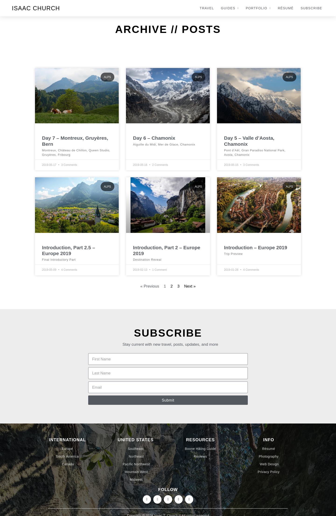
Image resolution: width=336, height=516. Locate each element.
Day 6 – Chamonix (154, 138)
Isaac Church (36, 8)
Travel (207, 8)
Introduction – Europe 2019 (255, 247)
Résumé (286, 8)
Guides (230, 8)
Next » (190, 286)
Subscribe (311, 8)
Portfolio (258, 8)
